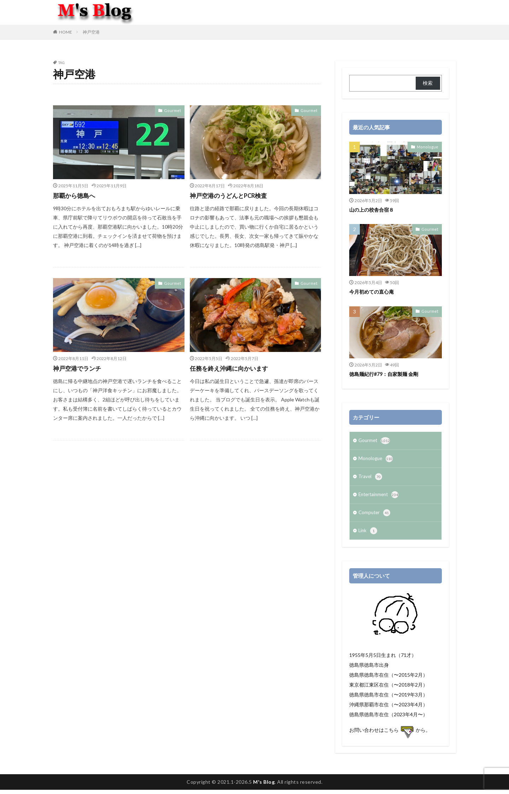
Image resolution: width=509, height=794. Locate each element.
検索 (428, 83)
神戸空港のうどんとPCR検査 (231, 195)
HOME (65, 32)
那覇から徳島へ (75, 195)
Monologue (429, 147)
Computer (375, 516)
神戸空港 (91, 32)
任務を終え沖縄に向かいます (231, 368)
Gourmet (173, 110)
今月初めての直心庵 (373, 291)
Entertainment (380, 497)
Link (368, 535)
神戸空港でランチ (78, 368)
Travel (370, 478)
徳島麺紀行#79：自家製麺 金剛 (386, 374)
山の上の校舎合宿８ (373, 209)
